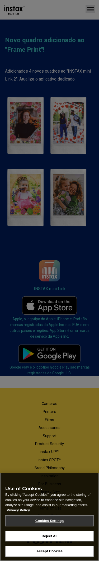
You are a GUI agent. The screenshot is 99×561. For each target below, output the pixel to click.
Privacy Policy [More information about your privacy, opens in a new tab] (18, 510)
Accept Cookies (49, 551)
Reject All (49, 536)
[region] (49, 517)
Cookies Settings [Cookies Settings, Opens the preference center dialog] (49, 521)
